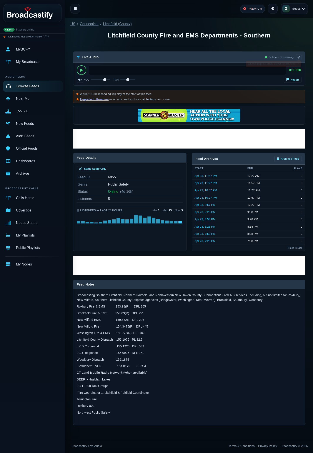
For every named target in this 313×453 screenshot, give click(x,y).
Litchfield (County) (117, 24)
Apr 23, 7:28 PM (205, 241)
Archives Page (288, 158)
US (72, 24)
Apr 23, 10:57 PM (206, 190)
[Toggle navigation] (75, 9)
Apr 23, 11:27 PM (206, 183)
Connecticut (89, 24)
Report (292, 79)
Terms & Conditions (241, 446)
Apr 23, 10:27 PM (206, 197)
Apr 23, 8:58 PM (205, 219)
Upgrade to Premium (94, 99)
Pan (116, 79)
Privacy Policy (267, 446)
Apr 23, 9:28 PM (205, 212)
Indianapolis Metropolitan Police (24, 36)
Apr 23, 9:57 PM (205, 204)
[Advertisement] (189, 139)
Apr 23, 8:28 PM (205, 226)
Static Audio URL (92, 168)
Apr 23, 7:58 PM (205, 233)
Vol (86, 79)
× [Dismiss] (298, 64)
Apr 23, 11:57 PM (206, 175)
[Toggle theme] (273, 9)
